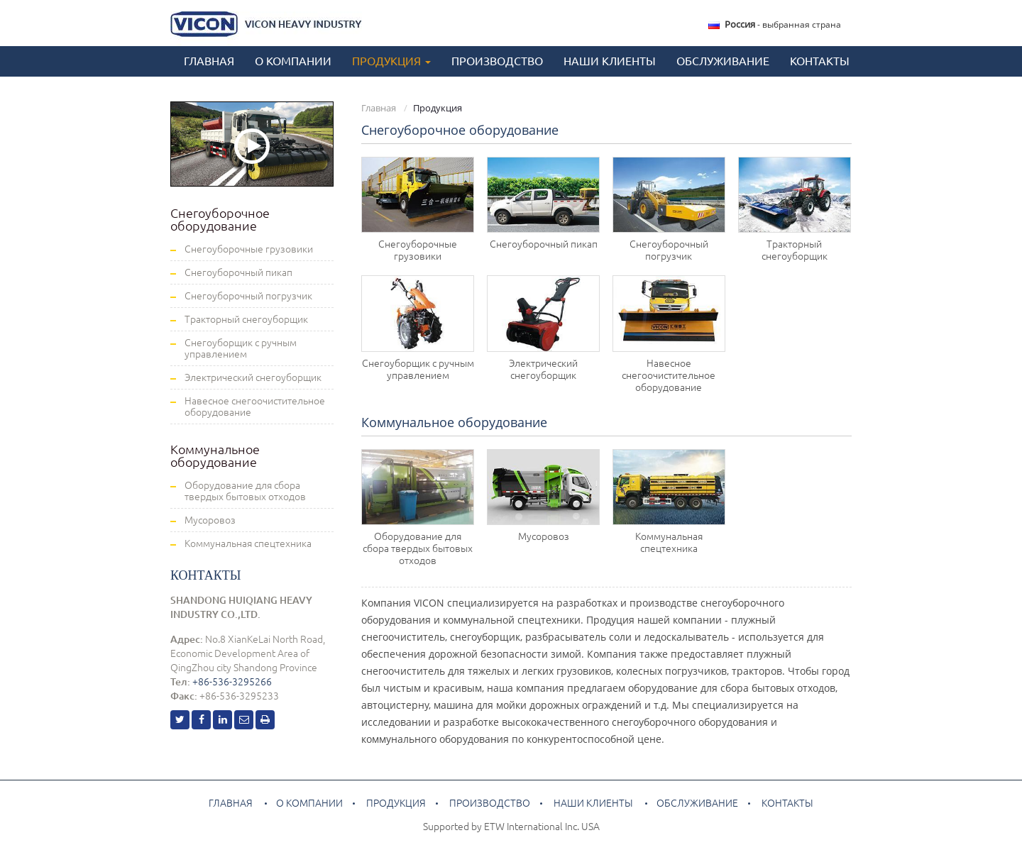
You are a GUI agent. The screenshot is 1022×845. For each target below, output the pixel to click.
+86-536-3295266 (232, 681)
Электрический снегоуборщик (543, 369)
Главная (209, 61)
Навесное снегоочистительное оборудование (668, 375)
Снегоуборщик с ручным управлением (418, 369)
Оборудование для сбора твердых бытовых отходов (418, 548)
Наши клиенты (610, 61)
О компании (293, 61)
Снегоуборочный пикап (544, 244)
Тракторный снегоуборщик (795, 250)
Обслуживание (722, 61)
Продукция (396, 803)
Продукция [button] (391, 61)
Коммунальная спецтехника (669, 542)
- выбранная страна (783, 24)
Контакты (820, 61)
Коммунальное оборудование (454, 422)
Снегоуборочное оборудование (460, 129)
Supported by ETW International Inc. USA (511, 826)
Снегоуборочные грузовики (417, 250)
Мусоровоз (543, 536)
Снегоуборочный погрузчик (669, 250)
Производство (497, 61)
